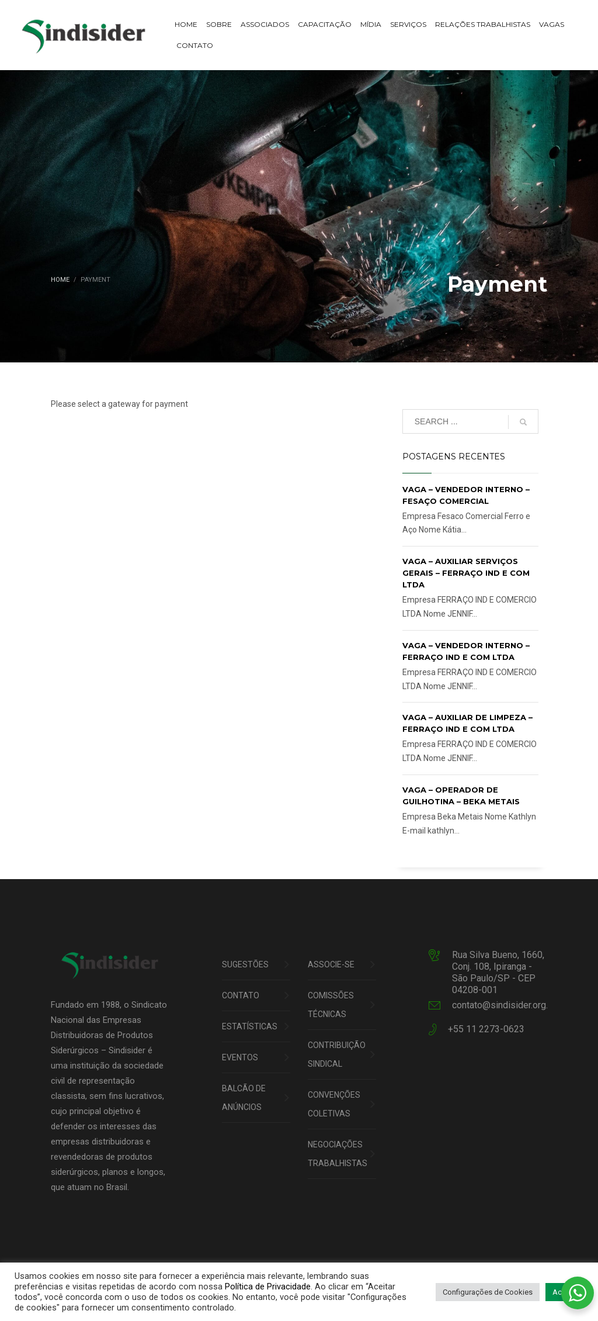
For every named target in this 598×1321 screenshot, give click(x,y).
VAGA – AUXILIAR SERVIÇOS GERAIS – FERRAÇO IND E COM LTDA (466, 572)
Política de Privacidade (268, 1286)
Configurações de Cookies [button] (488, 1292)
